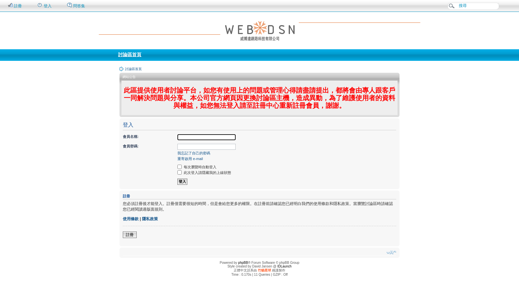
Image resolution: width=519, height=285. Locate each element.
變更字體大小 (391, 252)
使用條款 (131, 219)
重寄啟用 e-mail (190, 159)
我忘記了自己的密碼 (193, 153)
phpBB (243, 263)
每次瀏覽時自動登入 (196, 167)
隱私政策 (150, 219)
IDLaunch (284, 266)
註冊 (15, 5)
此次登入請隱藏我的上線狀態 (204, 173)
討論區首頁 (129, 54)
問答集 (76, 5)
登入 (44, 5)
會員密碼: (131, 146)
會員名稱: (131, 137)
